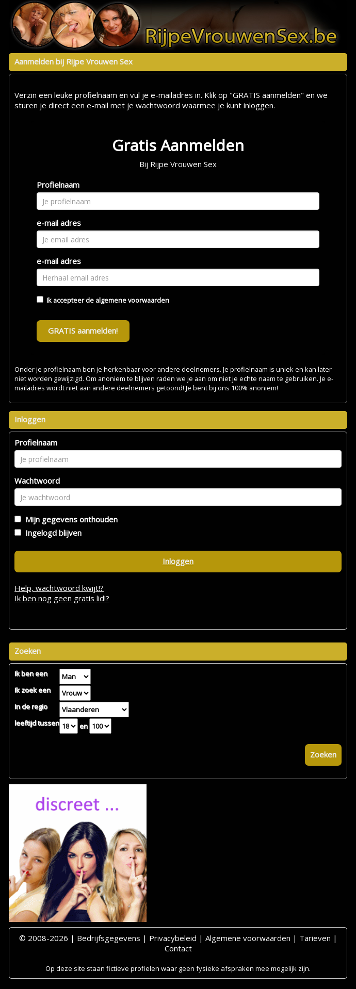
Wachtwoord (37, 480)
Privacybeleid (173, 938)
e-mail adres (59, 223)
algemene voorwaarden (132, 300)
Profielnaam (58, 184)
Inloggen (178, 561)
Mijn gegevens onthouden (69, 519)
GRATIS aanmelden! (83, 330)
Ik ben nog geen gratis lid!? (61, 598)
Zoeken (323, 754)
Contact (178, 948)
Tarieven (315, 938)
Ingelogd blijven (51, 533)
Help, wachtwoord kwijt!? (59, 588)
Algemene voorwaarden (247, 938)
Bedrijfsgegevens (108, 938)
